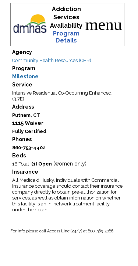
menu (103, 24)
